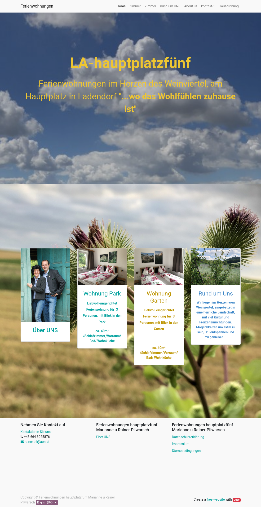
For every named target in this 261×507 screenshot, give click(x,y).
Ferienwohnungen (37, 6)
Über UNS (45, 330)
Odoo (236, 499)
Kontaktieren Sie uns (36, 432)
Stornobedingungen (186, 451)
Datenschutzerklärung (188, 437)
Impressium (180, 444)
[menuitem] (121, 6)
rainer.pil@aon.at (35, 442)
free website (216, 499)
